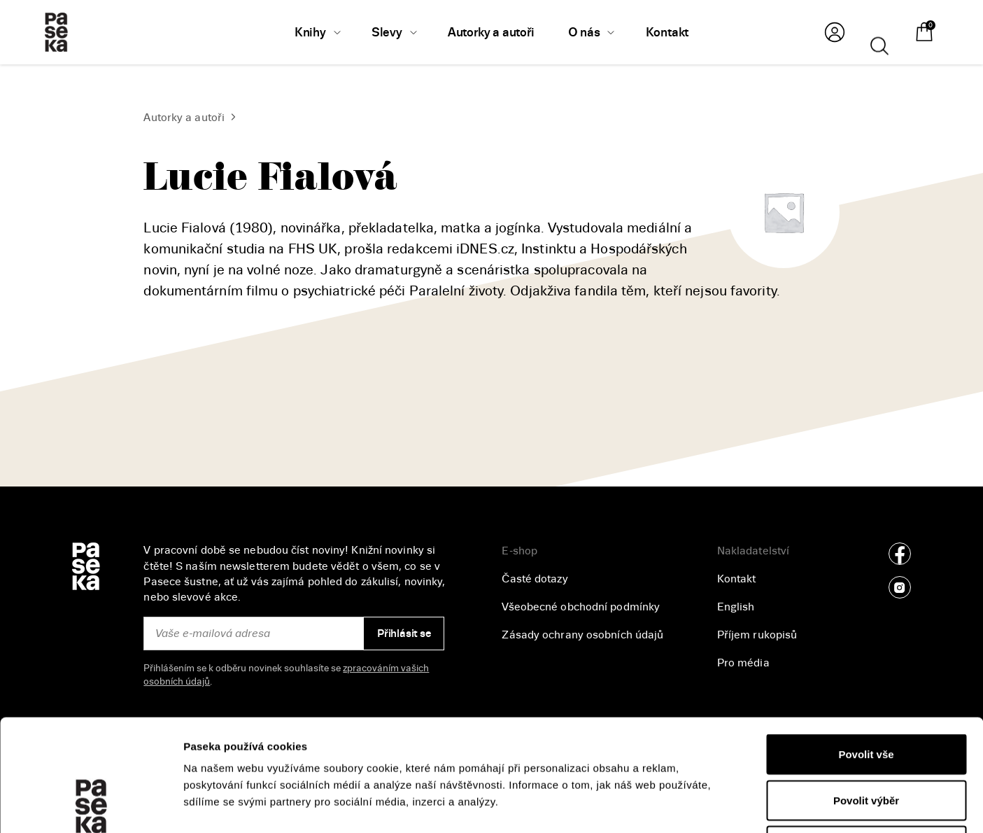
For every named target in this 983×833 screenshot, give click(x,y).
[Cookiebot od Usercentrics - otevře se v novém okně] (90, 805)
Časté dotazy (534, 579)
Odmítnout (866, 741)
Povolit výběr (866, 695)
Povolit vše (865, 649)
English (736, 607)
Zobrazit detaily (742, 805)
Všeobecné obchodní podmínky (581, 607)
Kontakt (736, 579)
